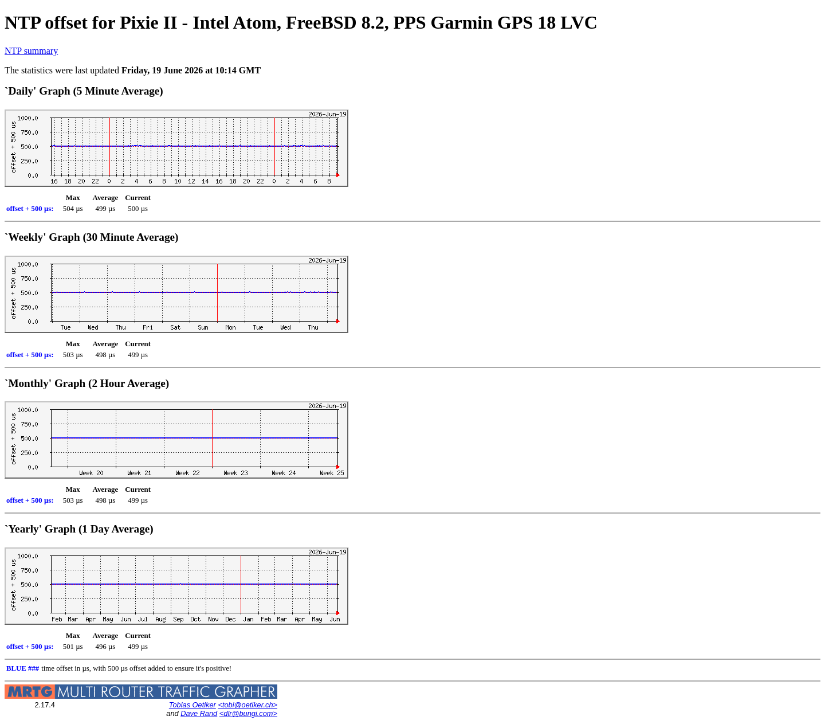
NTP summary (31, 51)
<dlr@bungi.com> (248, 713)
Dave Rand (198, 713)
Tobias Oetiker (192, 704)
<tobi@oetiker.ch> (247, 704)
